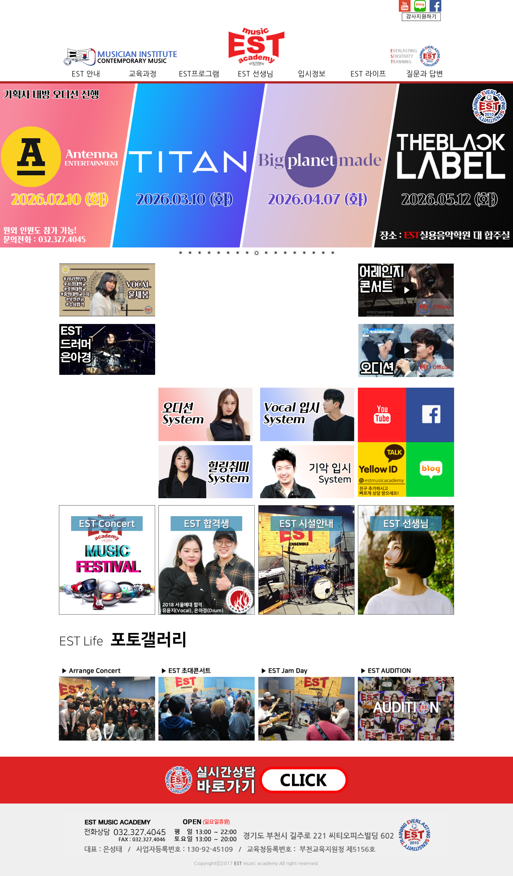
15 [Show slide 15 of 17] (314, 253)
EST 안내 (86, 74)
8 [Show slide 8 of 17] (247, 253)
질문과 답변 (424, 74)
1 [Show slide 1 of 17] (180, 253)
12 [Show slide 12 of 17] (285, 253)
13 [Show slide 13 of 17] (295, 253)
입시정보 (312, 74)
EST (238, 863)
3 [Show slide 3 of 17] (199, 253)
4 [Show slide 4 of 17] (209, 253)
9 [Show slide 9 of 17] (256, 254)
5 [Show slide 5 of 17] (218, 253)
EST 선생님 (255, 74)
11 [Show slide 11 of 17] (276, 253)
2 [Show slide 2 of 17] (190, 253)
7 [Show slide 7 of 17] (237, 253)
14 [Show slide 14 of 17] (304, 253)
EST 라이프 (368, 74)
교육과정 (143, 74)
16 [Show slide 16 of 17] (323, 253)
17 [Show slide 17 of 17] (333, 253)
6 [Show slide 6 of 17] (228, 253)
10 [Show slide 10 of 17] (266, 253)
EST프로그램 (199, 74)
